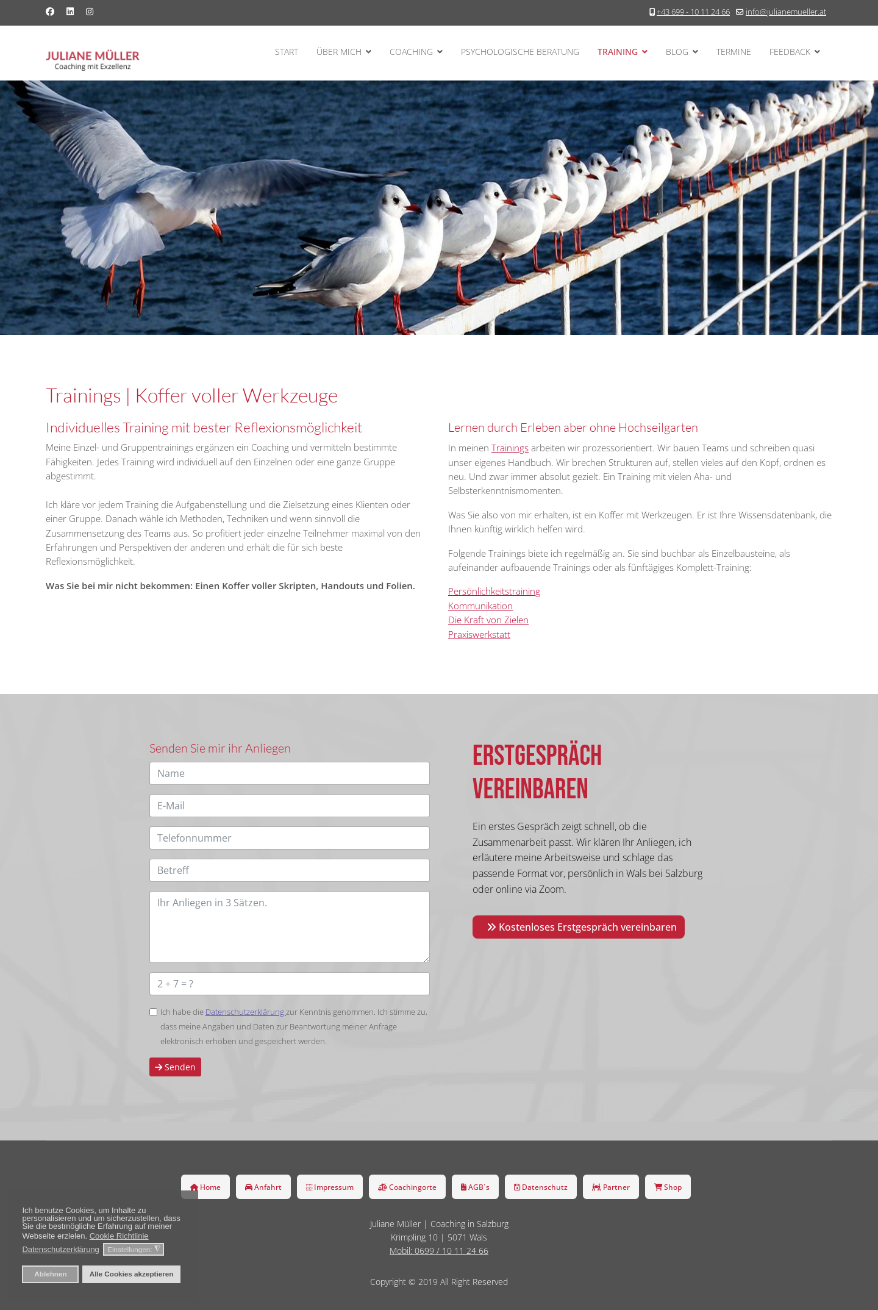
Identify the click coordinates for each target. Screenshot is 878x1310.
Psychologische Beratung (520, 51)
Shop (668, 1187)
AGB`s (475, 1187)
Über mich (339, 51)
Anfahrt (263, 1187)
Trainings (510, 448)
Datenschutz (541, 1187)
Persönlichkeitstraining (494, 591)
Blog (677, 51)
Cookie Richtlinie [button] (119, 1235)
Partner (611, 1187)
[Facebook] (50, 11)
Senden (175, 1067)
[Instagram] (89, 11)
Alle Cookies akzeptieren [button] (132, 1274)
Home (205, 1187)
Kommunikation (480, 606)
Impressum (330, 1187)
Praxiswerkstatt (479, 634)
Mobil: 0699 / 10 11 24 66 (439, 1250)
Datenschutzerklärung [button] (60, 1249)
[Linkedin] (70, 11)
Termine (733, 51)
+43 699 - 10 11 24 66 (693, 12)
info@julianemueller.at (786, 12)
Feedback (789, 51)
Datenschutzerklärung (245, 1011)
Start (286, 51)
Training (618, 51)
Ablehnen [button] (50, 1274)
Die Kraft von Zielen (488, 620)
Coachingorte (407, 1187)
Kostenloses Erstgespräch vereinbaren (582, 927)
